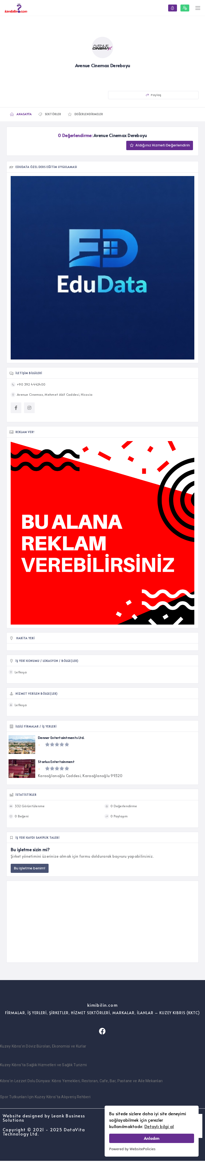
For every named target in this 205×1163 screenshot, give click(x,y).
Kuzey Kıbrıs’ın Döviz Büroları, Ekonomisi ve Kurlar (43, 1048)
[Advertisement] (102, 923)
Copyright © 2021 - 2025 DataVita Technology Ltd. (44, 1134)
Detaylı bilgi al (159, 1126)
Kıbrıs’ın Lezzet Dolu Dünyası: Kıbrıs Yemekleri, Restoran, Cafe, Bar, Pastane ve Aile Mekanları (81, 1083)
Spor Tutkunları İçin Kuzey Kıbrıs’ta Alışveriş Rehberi (45, 1099)
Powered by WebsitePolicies (132, 1148)
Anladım (151, 1138)
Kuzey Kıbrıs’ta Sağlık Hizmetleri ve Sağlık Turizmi (43, 1067)
